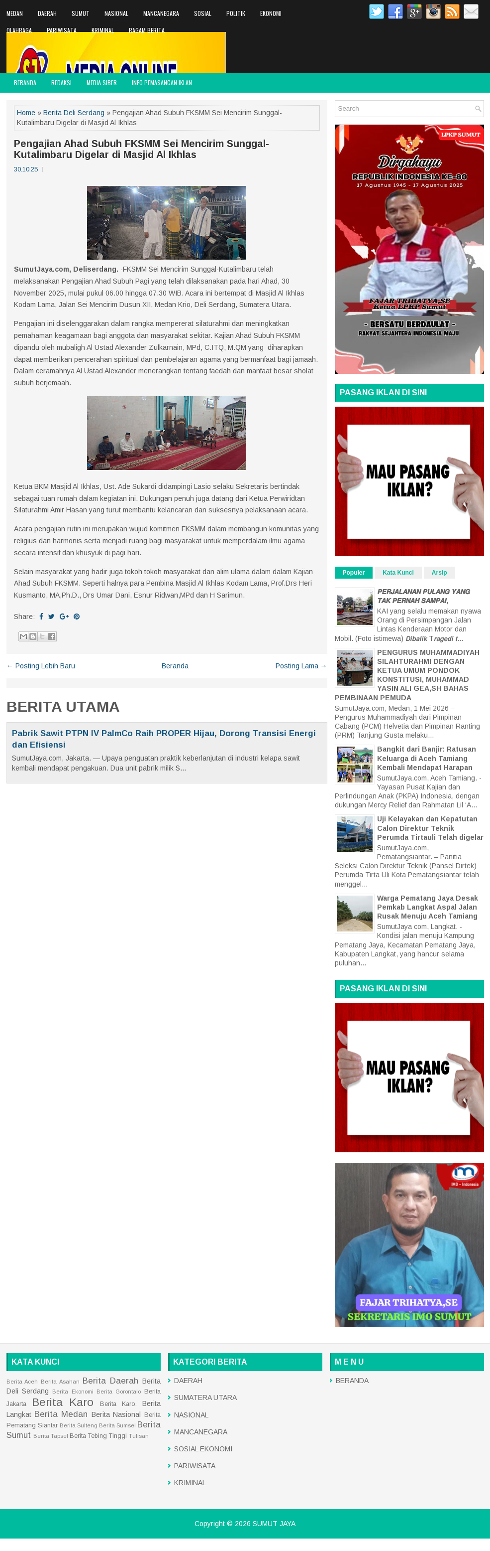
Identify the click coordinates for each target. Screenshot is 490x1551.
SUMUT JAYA (274, 1524)
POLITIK (235, 13)
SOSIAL (202, 13)
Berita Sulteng (79, 1425)
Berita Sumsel (117, 1425)
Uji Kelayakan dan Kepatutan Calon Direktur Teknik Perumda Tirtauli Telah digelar (430, 828)
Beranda (175, 666)
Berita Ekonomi (72, 1392)
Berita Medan (61, 1414)
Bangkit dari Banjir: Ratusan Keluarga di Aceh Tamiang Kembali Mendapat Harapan (426, 758)
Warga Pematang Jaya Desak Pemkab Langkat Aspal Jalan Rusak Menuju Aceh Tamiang (427, 907)
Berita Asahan (60, 1382)
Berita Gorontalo (119, 1392)
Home (26, 113)
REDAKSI (61, 82)
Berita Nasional (116, 1414)
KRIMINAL (103, 30)
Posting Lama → (301, 666)
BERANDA (25, 82)
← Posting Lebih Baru (40, 666)
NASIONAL (116, 13)
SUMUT (81, 13)
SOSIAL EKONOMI (203, 1449)
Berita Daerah (110, 1381)
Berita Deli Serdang (73, 113)
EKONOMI (271, 13)
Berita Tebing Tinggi (98, 1435)
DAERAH (47, 13)
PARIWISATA (62, 30)
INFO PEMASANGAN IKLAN (162, 82)
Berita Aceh (22, 1382)
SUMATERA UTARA (205, 1397)
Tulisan (139, 1436)
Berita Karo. (118, 1403)
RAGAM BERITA (147, 30)
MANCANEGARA (161, 13)
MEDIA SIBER (102, 82)
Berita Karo (63, 1402)
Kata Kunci (398, 572)
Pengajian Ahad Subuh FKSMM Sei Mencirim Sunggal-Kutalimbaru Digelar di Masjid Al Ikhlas (141, 149)
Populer (354, 572)
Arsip (439, 572)
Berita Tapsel (50, 1436)
